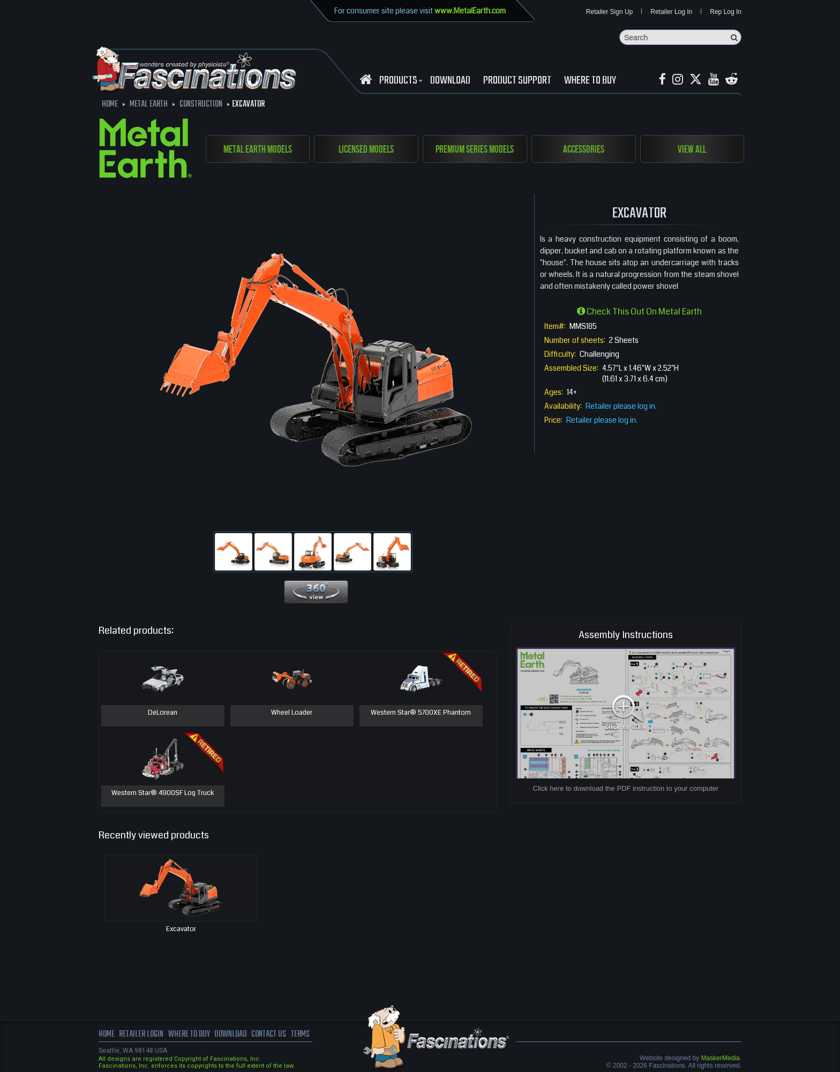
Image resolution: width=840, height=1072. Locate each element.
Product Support (517, 81)
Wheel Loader (291, 713)
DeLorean (162, 713)
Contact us (268, 1034)
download (450, 81)
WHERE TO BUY (590, 81)
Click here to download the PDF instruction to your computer (626, 788)
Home (107, 1034)
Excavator (181, 929)
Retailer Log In (671, 12)
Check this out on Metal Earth (639, 311)
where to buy (189, 1034)
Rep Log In (725, 12)
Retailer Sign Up (609, 12)
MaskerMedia (720, 1058)
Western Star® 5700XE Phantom (421, 713)
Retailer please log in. (621, 406)
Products (399, 81)
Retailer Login (141, 1034)
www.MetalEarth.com (470, 10)
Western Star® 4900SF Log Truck (162, 793)
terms (300, 1034)
